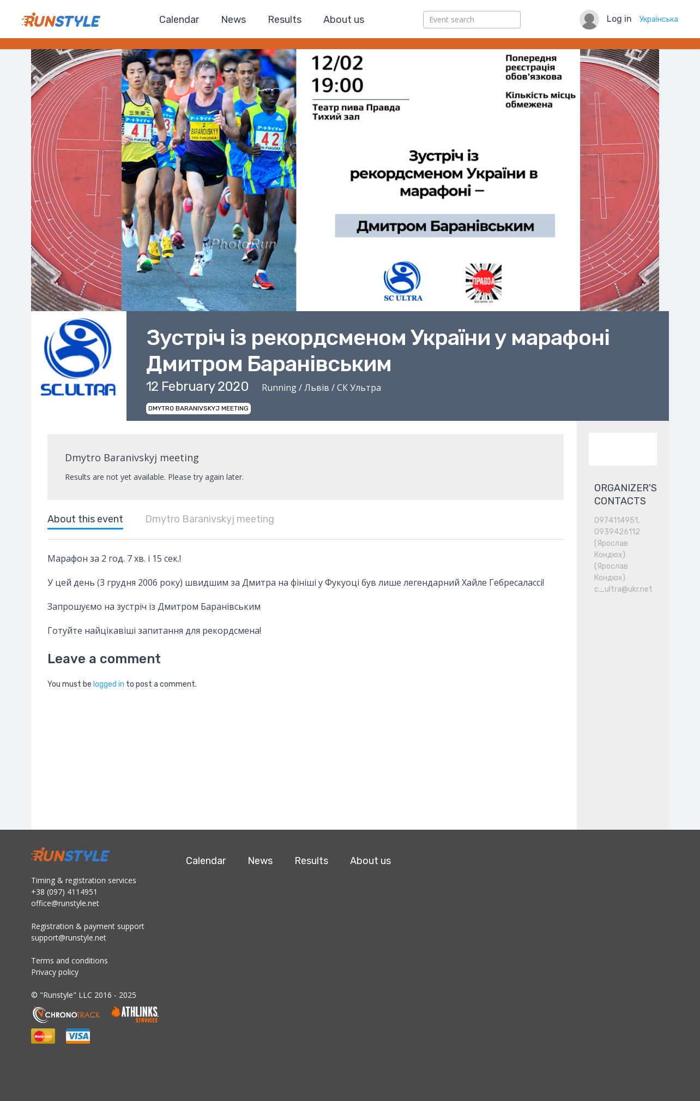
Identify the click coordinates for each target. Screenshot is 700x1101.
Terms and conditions (69, 960)
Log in (619, 19)
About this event (85, 519)
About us (343, 20)
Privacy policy (55, 972)
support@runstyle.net (68, 937)
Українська (658, 19)
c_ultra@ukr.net (623, 589)
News (233, 20)
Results (284, 20)
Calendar (179, 20)
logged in (108, 684)
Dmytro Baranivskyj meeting (209, 519)
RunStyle (61, 20)
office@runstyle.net (65, 903)
